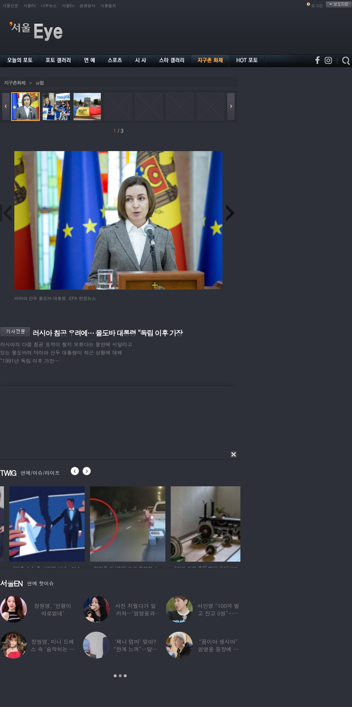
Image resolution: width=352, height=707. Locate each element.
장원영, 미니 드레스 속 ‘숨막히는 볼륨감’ (52, 649)
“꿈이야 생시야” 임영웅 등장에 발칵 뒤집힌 (218, 649)
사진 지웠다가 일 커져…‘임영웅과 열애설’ (135, 613)
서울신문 (10, 5)
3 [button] (125, 675)
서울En (68, 5)
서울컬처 (108, 5)
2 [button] (120, 675)
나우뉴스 (49, 5)
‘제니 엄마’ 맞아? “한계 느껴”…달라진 (135, 649)
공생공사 (87, 5)
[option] (77, 523)
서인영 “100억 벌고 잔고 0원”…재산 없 (218, 613)
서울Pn (29, 5)
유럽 (39, 82)
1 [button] (115, 675)
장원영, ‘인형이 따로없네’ (52, 609)
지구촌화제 (14, 82)
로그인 (317, 5)
